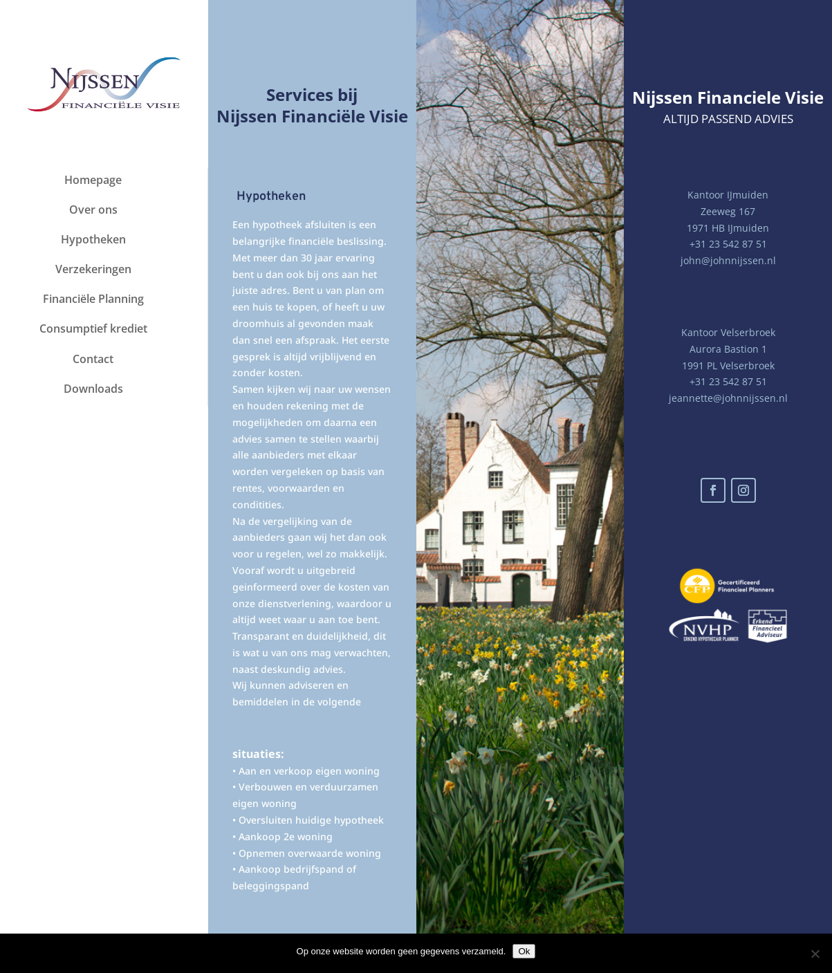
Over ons (93, 209)
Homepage (93, 179)
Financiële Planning (93, 298)
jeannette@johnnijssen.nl (728, 398)
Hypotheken (93, 239)
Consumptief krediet (93, 328)
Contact (93, 359)
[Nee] (815, 954)
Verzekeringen (93, 269)
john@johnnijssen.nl (728, 260)
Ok (524, 951)
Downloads (93, 388)
